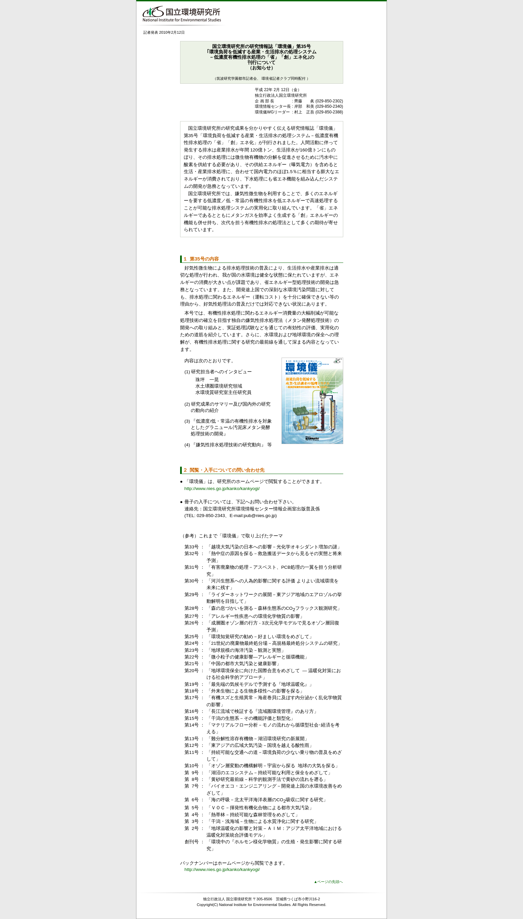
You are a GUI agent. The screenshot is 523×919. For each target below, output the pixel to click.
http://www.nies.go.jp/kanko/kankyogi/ (222, 488)
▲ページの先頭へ (328, 882)
